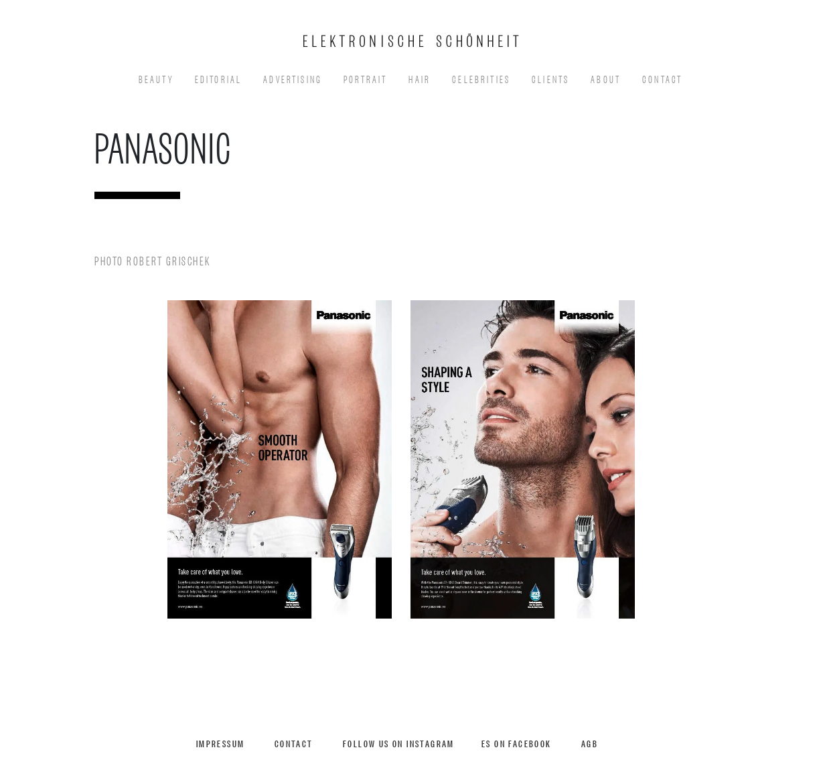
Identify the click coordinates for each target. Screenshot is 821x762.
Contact (662, 78)
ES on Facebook (516, 743)
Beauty (156, 78)
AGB (589, 743)
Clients (550, 78)
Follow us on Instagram (399, 743)
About (606, 78)
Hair (419, 78)
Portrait (365, 78)
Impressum (220, 743)
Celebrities (481, 78)
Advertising (292, 78)
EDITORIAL (218, 78)
